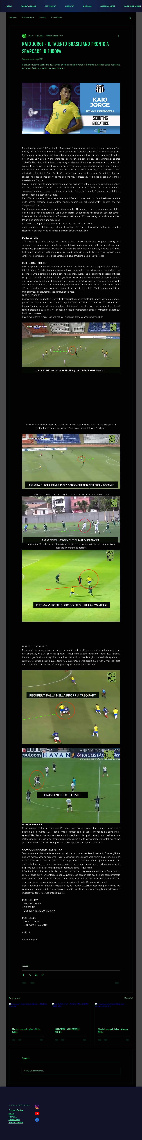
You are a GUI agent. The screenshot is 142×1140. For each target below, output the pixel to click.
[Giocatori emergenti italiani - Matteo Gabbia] (28, 1014)
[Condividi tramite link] (43, 975)
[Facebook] (37, 1119)
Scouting (42, 17)
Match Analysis (28, 17)
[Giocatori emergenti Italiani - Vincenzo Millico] (114, 1014)
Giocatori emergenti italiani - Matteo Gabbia (26, 1031)
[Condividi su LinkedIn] (36, 975)
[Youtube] (37, 1113)
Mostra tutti (128, 998)
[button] (130, 18)
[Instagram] (37, 1106)
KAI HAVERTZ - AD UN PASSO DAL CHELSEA (67, 1031)
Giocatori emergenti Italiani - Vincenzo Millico (113, 1031)
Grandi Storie (56, 17)
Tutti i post (13, 17)
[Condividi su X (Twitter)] (30, 975)
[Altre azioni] (118, 35)
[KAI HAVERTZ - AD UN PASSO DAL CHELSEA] (71, 1014)
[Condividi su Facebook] (23, 975)
